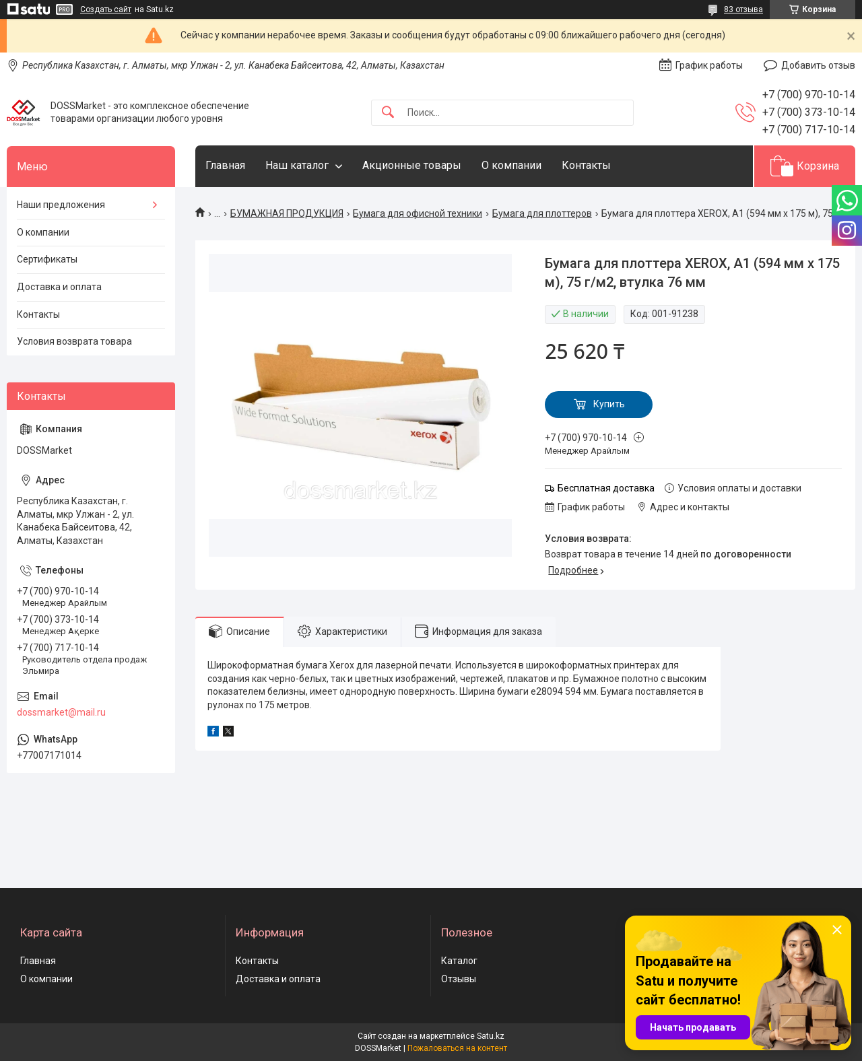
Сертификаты (47, 259)
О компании (511, 165)
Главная (225, 165)
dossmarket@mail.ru (61, 712)
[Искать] (387, 112)
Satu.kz (490, 1036)
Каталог (459, 960)
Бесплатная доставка (606, 488)
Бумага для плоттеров (542, 213)
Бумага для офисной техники (417, 213)
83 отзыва (743, 9)
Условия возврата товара (74, 341)
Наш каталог (297, 165)
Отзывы (458, 978)
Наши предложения (61, 204)
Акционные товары (411, 165)
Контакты (586, 165)
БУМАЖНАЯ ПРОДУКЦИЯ (286, 213)
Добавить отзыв (818, 65)
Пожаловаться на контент (457, 1048)
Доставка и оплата (59, 286)
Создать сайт (105, 9)
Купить (609, 404)
